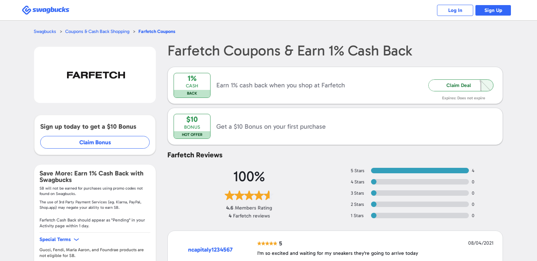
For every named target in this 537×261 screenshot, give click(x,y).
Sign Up (493, 10)
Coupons (156, 31)
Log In (455, 10)
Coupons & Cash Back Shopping (97, 31)
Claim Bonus (95, 142)
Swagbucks (45, 31)
